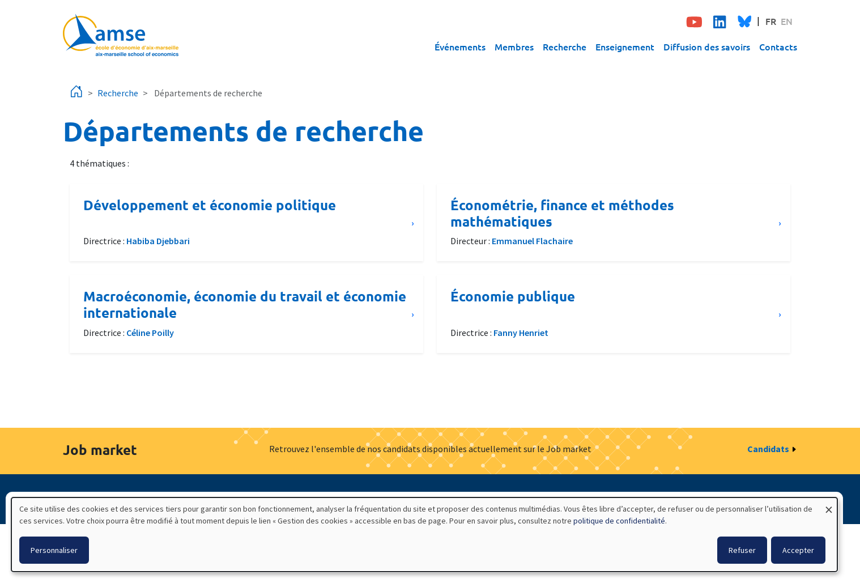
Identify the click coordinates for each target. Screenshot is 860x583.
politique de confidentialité (619, 521)
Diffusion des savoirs (706, 46)
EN (787, 21)
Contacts (778, 46)
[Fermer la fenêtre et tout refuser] (828, 504)
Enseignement (624, 46)
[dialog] (424, 534)
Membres (514, 46)
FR (770, 21)
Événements (460, 46)
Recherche (564, 46)
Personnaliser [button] (54, 550)
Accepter (798, 550)
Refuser (742, 550)
